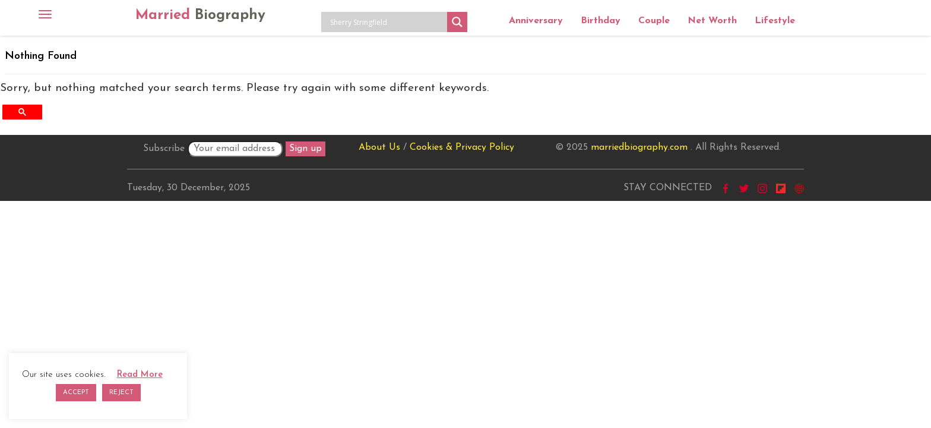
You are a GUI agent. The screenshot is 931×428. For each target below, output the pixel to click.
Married (200, 15)
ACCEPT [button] (76, 392)
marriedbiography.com (639, 147)
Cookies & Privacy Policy (462, 147)
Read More (140, 374)
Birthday (600, 21)
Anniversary (536, 21)
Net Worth (712, 21)
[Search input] (387, 22)
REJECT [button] (121, 392)
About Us (379, 147)
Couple (654, 21)
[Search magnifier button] (457, 22)
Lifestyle (775, 21)
